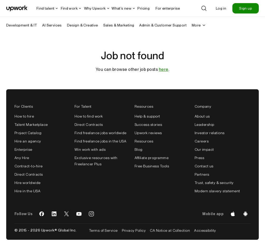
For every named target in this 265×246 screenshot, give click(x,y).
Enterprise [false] (23, 149)
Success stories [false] (148, 124)
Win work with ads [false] (90, 149)
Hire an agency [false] (27, 141)
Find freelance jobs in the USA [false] (100, 141)
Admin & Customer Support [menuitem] (163, 25)
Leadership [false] (204, 124)
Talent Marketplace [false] (31, 124)
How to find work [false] (89, 116)
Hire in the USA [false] (27, 191)
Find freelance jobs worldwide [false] (101, 133)
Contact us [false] (204, 166)
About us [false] (202, 116)
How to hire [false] (24, 116)
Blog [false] (139, 149)
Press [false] (199, 158)
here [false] (163, 69)
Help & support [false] (147, 116)
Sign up (245, 8)
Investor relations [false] (210, 133)
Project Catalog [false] (27, 133)
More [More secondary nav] (199, 25)
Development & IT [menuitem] (21, 25)
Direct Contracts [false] (28, 174)
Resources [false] (144, 141)
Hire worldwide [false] (27, 183)
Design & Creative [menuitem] (82, 25)
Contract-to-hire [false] (28, 166)
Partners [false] (202, 174)
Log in (221, 8)
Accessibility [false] (205, 230)
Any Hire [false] (21, 158)
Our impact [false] (204, 149)
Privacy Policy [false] (134, 230)
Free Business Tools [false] (152, 166)
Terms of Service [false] (103, 230)
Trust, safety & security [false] (214, 183)
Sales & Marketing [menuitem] (118, 25)
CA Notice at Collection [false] (170, 230)
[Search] (204, 8)
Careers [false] (202, 141)
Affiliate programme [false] (151, 158)
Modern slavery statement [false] (217, 191)
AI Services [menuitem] (52, 25)
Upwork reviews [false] (148, 133)
